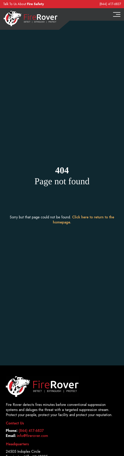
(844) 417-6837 (110, 4)
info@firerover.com (32, 435)
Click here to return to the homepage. (83, 220)
